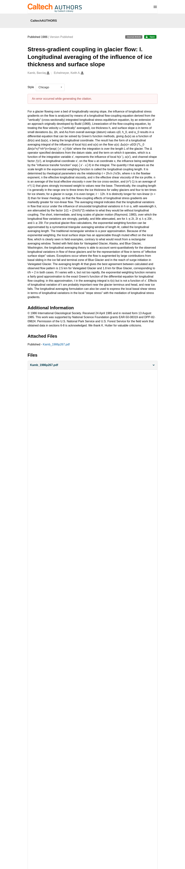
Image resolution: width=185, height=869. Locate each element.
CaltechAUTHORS (44, 20)
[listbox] (50, 87)
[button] (92, 365)
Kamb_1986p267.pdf (56, 344)
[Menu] (155, 7)
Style (31, 87)
